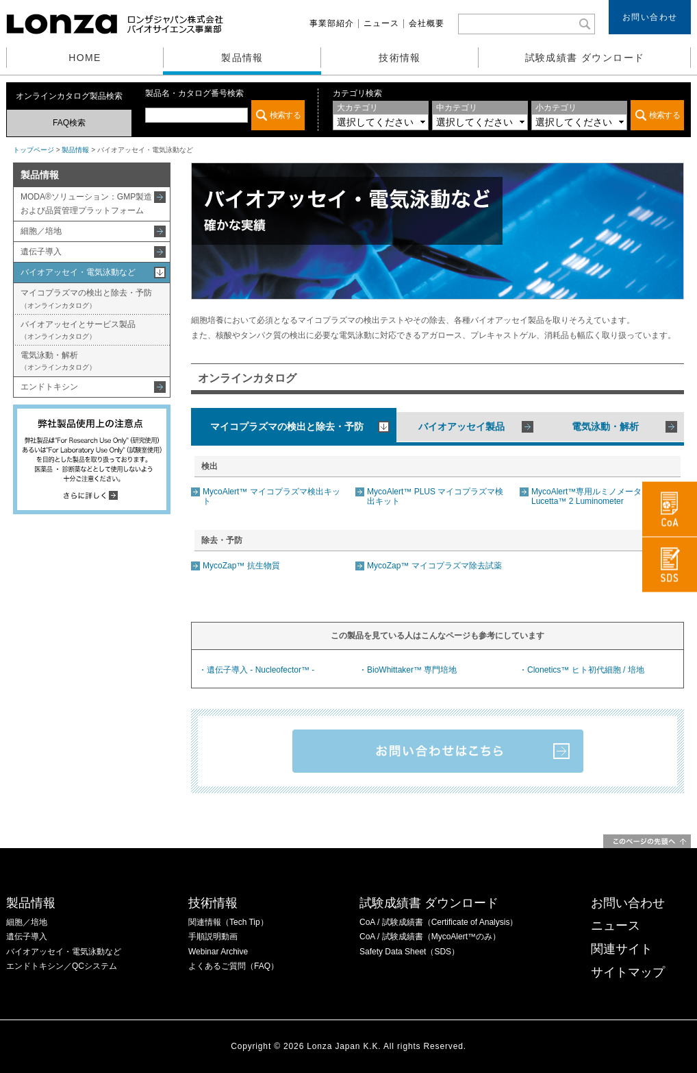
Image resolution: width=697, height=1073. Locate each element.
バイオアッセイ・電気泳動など (78, 272)
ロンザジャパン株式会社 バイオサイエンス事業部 (116, 24)
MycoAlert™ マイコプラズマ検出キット (271, 496)
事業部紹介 (331, 23)
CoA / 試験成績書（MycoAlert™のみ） (429, 936)
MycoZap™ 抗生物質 (241, 565)
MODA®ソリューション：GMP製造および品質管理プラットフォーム (86, 203)
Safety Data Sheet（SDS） (409, 951)
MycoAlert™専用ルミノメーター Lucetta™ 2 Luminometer (590, 496)
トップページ (33, 150)
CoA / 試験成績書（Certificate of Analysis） (438, 922)
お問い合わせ (650, 17)
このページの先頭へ (647, 841)
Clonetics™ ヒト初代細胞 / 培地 (585, 670)
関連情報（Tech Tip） (228, 922)
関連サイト (621, 949)
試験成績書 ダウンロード (585, 57)
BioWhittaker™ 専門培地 (412, 670)
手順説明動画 (213, 936)
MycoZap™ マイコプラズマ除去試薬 (434, 565)
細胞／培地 (41, 231)
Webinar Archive (218, 951)
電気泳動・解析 (58, 360)
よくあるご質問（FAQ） (233, 966)
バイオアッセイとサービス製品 (78, 330)
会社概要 (426, 23)
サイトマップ (628, 972)
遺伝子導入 (41, 251)
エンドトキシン (49, 386)
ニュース (381, 23)
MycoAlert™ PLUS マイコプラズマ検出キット (435, 496)
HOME (84, 57)
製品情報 (242, 57)
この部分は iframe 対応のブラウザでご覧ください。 (225, 115)
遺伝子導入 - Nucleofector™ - (260, 670)
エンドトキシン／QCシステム (61, 966)
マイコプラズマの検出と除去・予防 (86, 298)
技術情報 (400, 57)
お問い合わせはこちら (437, 751)
